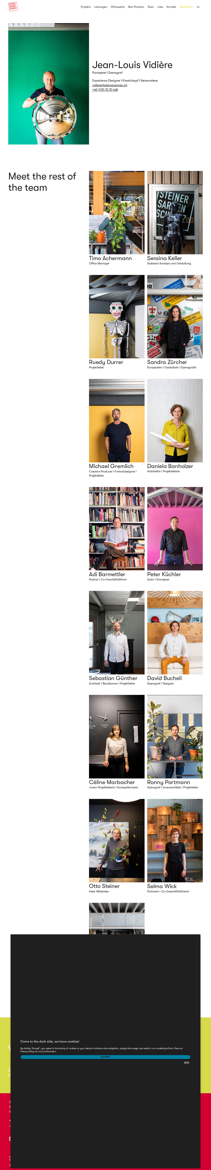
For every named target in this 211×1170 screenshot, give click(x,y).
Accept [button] (105, 1057)
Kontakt (171, 6)
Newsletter (186, 6)
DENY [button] (186, 1062)
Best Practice (136, 6)
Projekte (86, 6)
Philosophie (118, 6)
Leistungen (100, 6)
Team (151, 6)
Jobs (160, 6)
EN (198, 7)
